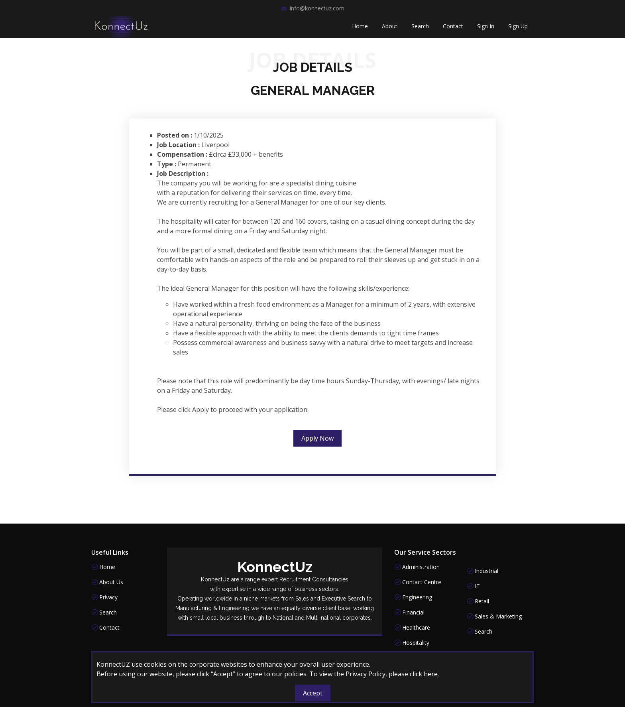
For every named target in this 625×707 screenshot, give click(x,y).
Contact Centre (421, 582)
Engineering (417, 597)
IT (477, 586)
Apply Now (317, 441)
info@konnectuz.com (317, 8)
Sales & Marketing (498, 616)
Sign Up (518, 28)
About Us (111, 582)
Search (420, 28)
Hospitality (415, 643)
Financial (413, 612)
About (389, 28)
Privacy (108, 597)
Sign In (485, 28)
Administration (421, 567)
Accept (312, 693)
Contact (453, 28)
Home (360, 28)
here (431, 674)
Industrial (486, 571)
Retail (482, 601)
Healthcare (416, 627)
